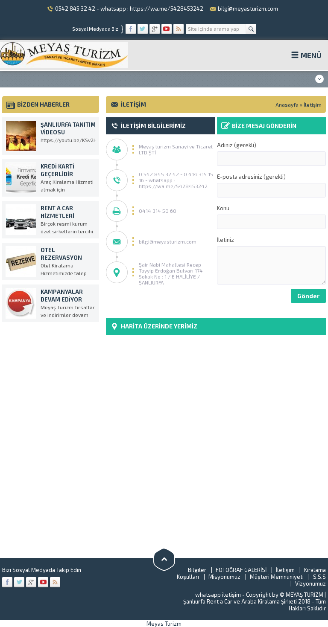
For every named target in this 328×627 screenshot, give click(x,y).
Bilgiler (197, 569)
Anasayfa (287, 104)
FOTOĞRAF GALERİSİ (241, 569)
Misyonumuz (224, 576)
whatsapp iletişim (218, 594)
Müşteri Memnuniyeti (277, 576)
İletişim (285, 569)
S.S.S (319, 576)
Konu (271, 217)
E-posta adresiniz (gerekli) (271, 185)
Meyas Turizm (164, 623)
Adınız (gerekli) (271, 154)
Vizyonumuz (310, 583)
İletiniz (271, 260)
